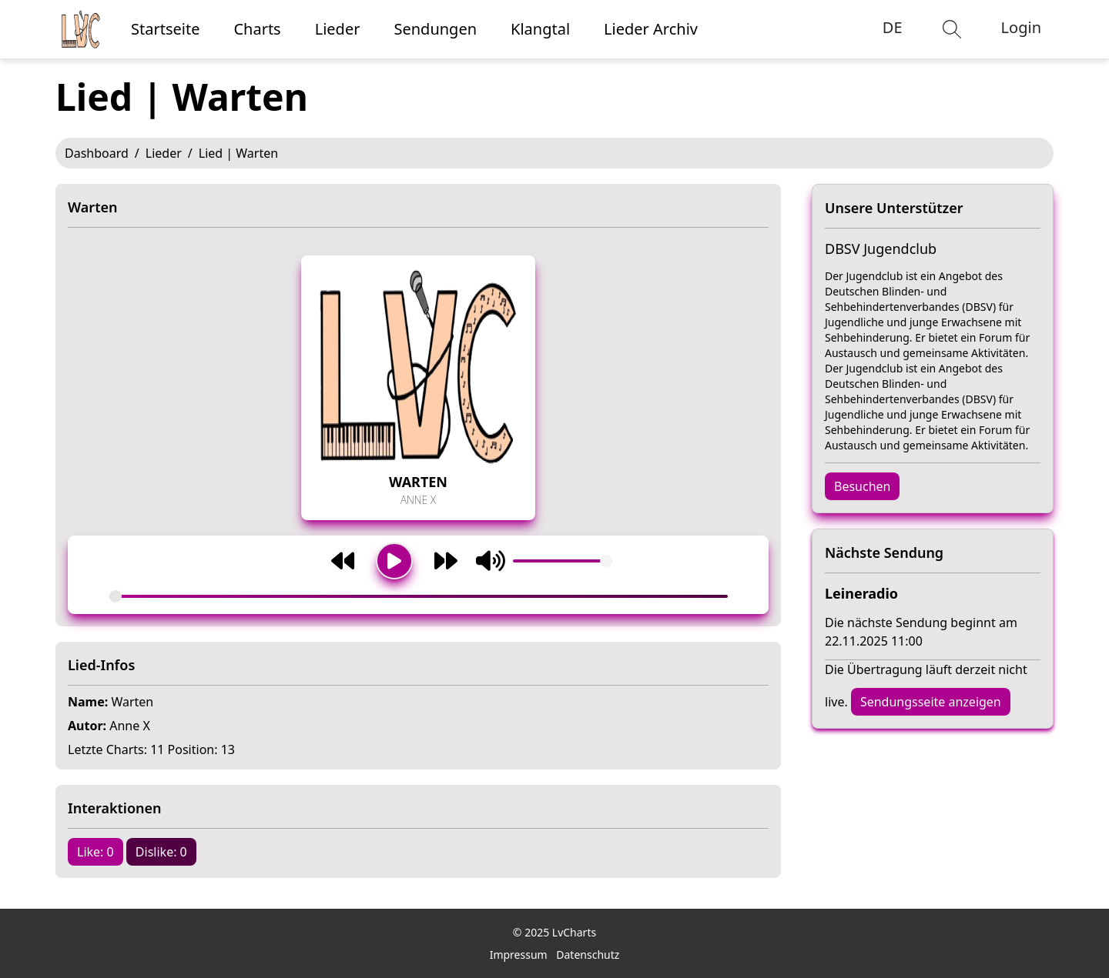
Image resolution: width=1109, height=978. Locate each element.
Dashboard (97, 153)
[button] (951, 29)
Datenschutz (587, 954)
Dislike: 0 (161, 851)
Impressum (519, 954)
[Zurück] (342, 561)
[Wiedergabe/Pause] (394, 560)
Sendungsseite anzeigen (930, 701)
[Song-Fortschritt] (418, 596)
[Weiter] (445, 561)
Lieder (164, 153)
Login (1021, 27)
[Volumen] (562, 560)
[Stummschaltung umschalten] (490, 561)
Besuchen (862, 486)
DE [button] (893, 27)
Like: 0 (95, 851)
